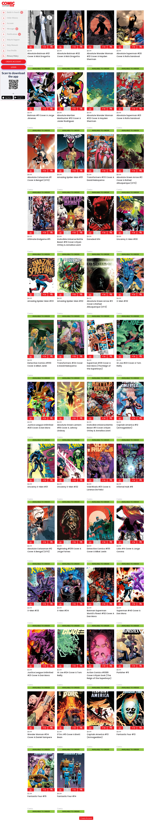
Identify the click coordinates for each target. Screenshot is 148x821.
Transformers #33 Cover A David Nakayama (100, 179)
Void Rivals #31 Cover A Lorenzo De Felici (98, 488)
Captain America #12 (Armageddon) (127, 426)
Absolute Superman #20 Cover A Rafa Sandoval (129, 55)
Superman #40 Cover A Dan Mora (128, 612)
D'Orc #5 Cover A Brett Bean (68, 736)
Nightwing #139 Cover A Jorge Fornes (69, 550)
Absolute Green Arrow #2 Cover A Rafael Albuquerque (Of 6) (129, 180)
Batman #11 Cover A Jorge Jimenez (40, 117)
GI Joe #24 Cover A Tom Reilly (69, 674)
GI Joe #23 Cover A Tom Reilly (129, 364)
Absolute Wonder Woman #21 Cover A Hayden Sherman (100, 56)
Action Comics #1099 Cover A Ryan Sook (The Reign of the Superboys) (99, 675)
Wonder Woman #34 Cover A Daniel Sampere (39, 736)
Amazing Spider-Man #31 (70, 177)
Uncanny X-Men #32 (67, 486)
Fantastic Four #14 (66, 796)
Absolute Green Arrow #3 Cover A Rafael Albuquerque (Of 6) (100, 304)
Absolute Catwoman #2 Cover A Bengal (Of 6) (39, 550)
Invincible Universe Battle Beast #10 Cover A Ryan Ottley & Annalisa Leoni (70, 242)
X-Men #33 (33, 610)
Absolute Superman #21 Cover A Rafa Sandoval (129, 117)
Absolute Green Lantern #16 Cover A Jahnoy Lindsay (69, 427)
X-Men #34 (63, 610)
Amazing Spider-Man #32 (70, 301)
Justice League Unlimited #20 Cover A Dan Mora (40, 426)
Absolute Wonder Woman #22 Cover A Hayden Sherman (100, 118)
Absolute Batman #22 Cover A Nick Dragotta (68, 55)
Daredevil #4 (93, 239)
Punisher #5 (123, 672)
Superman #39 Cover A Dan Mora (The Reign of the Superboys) (99, 366)
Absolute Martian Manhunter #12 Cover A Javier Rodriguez (69, 118)
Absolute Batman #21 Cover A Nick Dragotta (38, 55)
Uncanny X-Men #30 (127, 239)
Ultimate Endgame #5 (38, 239)
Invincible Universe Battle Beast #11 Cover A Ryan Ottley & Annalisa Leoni (100, 427)
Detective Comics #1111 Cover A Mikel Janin (98, 550)
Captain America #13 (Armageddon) (98, 736)
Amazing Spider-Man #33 (40, 301)
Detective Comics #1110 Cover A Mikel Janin (39, 364)
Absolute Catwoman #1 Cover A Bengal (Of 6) (39, 179)
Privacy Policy (10, 56)
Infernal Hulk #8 (125, 486)
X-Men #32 (122, 301)
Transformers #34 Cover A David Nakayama (70, 364)
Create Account (13, 62)
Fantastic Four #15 (36, 796)
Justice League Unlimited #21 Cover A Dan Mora (40, 674)
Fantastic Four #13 (126, 734)
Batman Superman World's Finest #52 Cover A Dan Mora (100, 613)
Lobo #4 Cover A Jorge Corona (128, 550)
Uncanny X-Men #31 (37, 486)
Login (13, 67)
